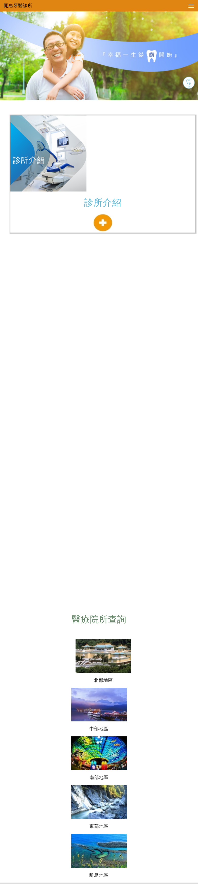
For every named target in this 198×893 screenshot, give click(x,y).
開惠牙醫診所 (18, 5)
